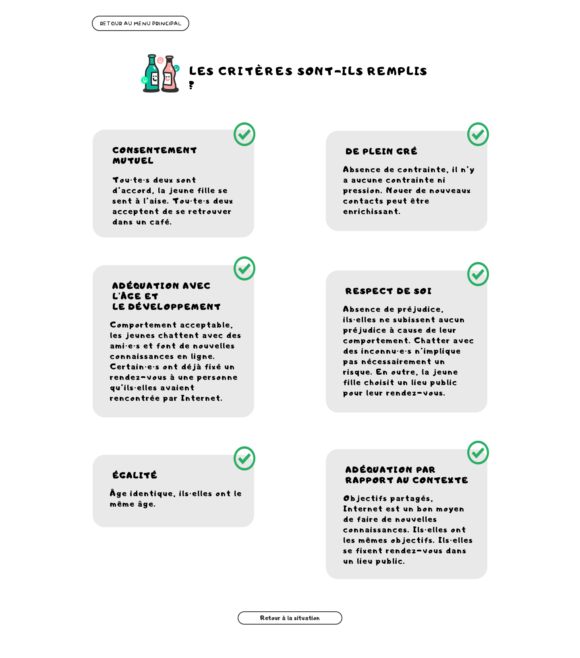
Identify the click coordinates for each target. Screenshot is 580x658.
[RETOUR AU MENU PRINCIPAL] (140, 23)
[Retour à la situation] (290, 618)
